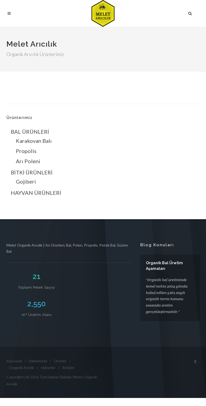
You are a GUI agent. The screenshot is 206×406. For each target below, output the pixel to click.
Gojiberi (26, 181)
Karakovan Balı (34, 140)
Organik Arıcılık (21, 367)
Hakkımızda (38, 361)
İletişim (68, 367)
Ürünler (60, 361)
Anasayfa (14, 361)
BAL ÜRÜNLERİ (30, 131)
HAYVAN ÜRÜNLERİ (36, 192)
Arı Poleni (28, 161)
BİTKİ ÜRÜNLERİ (32, 172)
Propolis (26, 151)
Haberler (48, 367)
